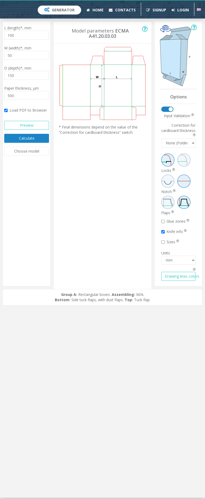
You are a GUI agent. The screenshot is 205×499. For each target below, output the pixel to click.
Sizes (170, 241)
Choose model (26, 151)
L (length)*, (17, 27)
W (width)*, (17, 48)
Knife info (174, 231)
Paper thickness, (21, 88)
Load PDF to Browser (25, 110)
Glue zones (175, 221)
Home (95, 9)
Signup (156, 9)
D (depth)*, (17, 68)
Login (180, 9)
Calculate (27, 138)
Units (165, 252)
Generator (59, 9)
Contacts (122, 9)
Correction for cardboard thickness (178, 129)
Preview (26, 125)
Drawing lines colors (180, 276)
